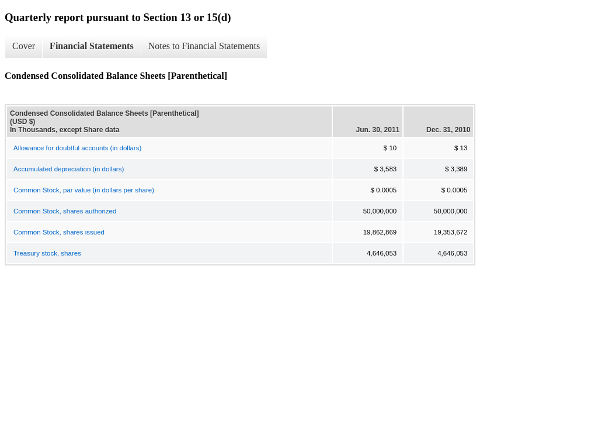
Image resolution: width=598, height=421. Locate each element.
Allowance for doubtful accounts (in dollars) (77, 147)
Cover (23, 46)
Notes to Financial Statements (204, 46)
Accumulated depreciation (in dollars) (68, 168)
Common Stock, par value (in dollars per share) (83, 190)
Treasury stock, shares (47, 253)
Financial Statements (92, 46)
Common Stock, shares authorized (64, 211)
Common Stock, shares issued (59, 232)
